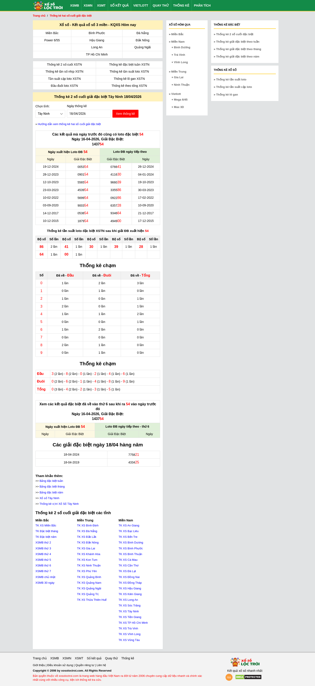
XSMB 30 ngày (44, 582)
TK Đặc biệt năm (45, 536)
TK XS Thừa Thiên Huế (92, 599)
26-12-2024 (146, 166)
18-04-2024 (71, 454)
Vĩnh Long (181, 62)
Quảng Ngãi (142, 47)
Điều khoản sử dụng (60, 665)
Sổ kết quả (119, 5)
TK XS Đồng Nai (129, 577)
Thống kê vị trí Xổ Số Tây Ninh (59, 503)
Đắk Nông (142, 40)
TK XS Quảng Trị (87, 594)
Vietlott (140, 5)
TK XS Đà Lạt (127, 571)
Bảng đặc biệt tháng (52, 486)
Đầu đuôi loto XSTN (64, 85)
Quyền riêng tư (85, 665)
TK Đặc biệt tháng (46, 531)
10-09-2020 (146, 205)
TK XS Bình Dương (131, 542)
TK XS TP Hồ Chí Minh (133, 622)
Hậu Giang (96, 40)
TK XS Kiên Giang (130, 594)
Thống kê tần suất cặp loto (234, 87)
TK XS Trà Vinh (128, 628)
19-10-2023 (146, 182)
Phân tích (202, 5)
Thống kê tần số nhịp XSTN (65, 71)
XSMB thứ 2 (43, 542)
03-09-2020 (51, 205)
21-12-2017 (146, 213)
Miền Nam (178, 41)
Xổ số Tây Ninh (49, 498)
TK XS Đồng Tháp (130, 582)
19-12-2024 (51, 166)
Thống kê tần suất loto (231, 79)
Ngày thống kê (77, 106)
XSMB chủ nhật (45, 577)
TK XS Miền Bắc (45, 525)
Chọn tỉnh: (42, 106)
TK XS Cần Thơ (128, 565)
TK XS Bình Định (87, 525)
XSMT (101, 5)
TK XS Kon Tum (87, 559)
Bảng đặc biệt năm (51, 492)
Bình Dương (182, 47)
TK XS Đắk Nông (88, 542)
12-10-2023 (51, 182)
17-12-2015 (146, 221)
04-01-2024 (146, 174)
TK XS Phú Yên (87, 571)
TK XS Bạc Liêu (129, 531)
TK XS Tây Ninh (129, 611)
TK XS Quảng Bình (89, 577)
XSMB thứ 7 (43, 571)
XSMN (88, 5)
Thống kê (181, 5)
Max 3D (179, 107)
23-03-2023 (51, 190)
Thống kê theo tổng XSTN (129, 85)
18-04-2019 (71, 462)
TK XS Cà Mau (128, 559)
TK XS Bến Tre (128, 536)
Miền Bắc (52, 33)
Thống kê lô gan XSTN (129, 78)
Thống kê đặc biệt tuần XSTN (129, 64)
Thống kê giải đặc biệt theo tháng (238, 49)
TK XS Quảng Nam (89, 582)
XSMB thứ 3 (43, 548)
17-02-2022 (146, 197)
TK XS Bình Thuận (130, 554)
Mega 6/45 (180, 99)
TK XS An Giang (129, 525)
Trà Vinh (179, 54)
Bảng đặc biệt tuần (51, 480)
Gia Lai (178, 77)
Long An (96, 47)
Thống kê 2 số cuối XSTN (64, 64)
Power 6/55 (52, 40)
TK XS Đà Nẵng (87, 531)
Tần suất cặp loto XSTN (64, 78)
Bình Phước (97, 33)
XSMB (74, 5)
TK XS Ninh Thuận (89, 565)
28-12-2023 (51, 174)
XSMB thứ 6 (43, 565)
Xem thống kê (125, 113)
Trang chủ (40, 658)
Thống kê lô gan (227, 94)
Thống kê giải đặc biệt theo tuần (237, 41)
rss (229, 677)
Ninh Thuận (181, 84)
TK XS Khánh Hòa (88, 554)
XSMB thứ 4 (43, 554)
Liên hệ (101, 665)
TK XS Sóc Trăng (129, 605)
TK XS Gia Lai (86, 548)
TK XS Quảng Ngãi (89, 588)
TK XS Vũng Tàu (129, 640)
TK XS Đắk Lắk (86, 536)
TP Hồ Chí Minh (97, 54)
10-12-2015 (51, 221)
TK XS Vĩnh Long (129, 634)
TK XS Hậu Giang (130, 588)
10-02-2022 (51, 197)
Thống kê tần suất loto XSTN (129, 71)
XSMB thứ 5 (43, 559)
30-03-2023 (146, 190)
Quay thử (160, 5)
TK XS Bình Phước (131, 548)
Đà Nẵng (142, 33)
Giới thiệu (39, 665)
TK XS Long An (128, 599)
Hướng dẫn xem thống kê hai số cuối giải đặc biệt (69, 124)
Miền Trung (178, 71)
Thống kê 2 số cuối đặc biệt (234, 34)
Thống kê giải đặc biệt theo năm (237, 56)
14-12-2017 (51, 213)
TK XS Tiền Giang (130, 617)
